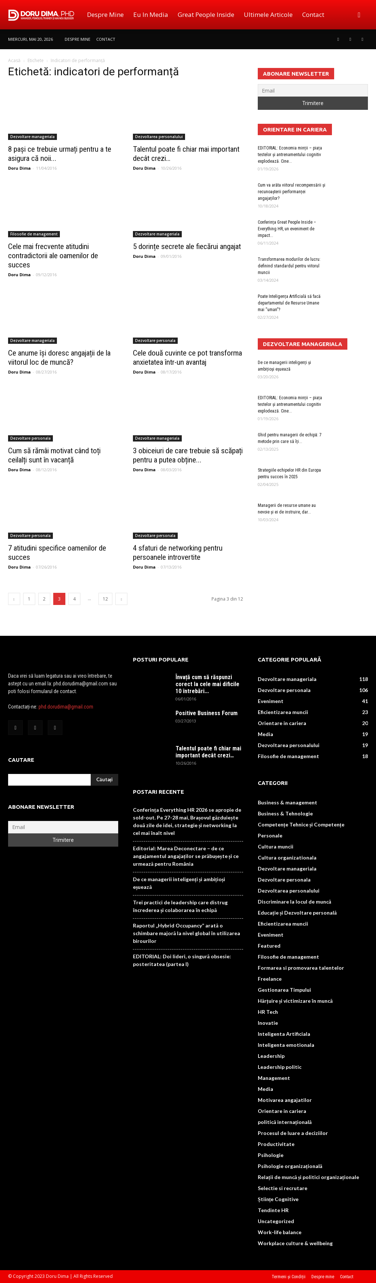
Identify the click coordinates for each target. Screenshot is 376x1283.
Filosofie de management (34, 234)
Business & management (287, 802)
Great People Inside (206, 14)
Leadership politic (279, 1067)
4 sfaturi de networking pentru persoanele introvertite (178, 553)
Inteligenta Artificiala (284, 1034)
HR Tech (268, 1012)
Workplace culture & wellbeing (295, 1243)
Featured (269, 946)
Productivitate (276, 1144)
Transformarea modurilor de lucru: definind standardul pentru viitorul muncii (289, 266)
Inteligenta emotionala (286, 1045)
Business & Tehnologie (285, 813)
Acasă (14, 60)
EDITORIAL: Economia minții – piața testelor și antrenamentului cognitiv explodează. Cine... (290, 154)
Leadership (271, 1056)
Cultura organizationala (287, 857)
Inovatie (268, 1023)
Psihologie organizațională (290, 1166)
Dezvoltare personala (155, 340)
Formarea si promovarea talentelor (301, 968)
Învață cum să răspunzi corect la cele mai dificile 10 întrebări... (207, 684)
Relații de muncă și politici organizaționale (308, 1177)
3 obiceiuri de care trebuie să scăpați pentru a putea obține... (188, 455)
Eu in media (150, 14)
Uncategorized (276, 1221)
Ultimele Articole (268, 14)
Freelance (270, 979)
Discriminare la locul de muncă (294, 901)
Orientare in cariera (282, 723)
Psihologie (270, 1155)
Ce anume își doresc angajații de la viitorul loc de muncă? (59, 358)
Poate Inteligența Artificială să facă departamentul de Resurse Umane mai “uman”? (289, 303)
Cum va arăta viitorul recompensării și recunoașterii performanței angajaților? (291, 192)
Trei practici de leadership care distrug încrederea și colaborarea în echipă (180, 906)
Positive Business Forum (207, 713)
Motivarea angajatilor (285, 1100)
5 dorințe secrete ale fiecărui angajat (187, 246)
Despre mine (105, 14)
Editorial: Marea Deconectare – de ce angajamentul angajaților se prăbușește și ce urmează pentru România (186, 856)
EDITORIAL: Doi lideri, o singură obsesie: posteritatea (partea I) (182, 960)
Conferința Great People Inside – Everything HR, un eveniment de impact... (287, 229)
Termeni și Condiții (289, 1276)
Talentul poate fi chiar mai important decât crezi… (208, 752)
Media (265, 734)
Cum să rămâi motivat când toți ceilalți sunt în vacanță (54, 455)
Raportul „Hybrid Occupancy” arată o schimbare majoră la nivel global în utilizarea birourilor (186, 933)
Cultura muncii (275, 846)
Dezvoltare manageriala (32, 136)
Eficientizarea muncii (283, 712)
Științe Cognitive (278, 1199)
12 (105, 599)
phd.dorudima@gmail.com (66, 707)
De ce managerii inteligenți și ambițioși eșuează (179, 883)
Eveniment (270, 701)
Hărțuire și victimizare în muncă (295, 1001)
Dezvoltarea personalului (159, 136)
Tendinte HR (273, 1210)
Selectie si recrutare (282, 1188)
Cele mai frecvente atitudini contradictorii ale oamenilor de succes (53, 255)
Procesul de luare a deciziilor (293, 1133)
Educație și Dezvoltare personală (297, 912)
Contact (313, 14)
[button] (359, 15)
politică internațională (285, 1122)
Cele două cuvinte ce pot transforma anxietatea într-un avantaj (187, 358)
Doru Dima (19, 168)
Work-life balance (279, 1232)
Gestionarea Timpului (284, 990)
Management (274, 1078)
